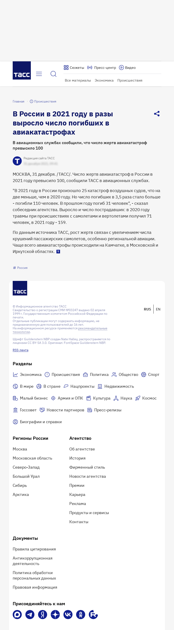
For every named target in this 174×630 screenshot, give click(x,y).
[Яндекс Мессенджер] (42, 614)
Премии (77, 485)
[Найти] (53, 73)
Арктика (21, 494)
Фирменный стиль (87, 467)
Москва (20, 449)
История (77, 458)
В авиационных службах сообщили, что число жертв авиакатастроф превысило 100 (80, 145)
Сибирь (20, 485)
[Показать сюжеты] (73, 67)
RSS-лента (20, 350)
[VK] (67, 614)
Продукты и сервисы (89, 512)
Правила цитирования (34, 549)
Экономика (104, 80)
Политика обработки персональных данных (34, 575)
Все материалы (78, 80)
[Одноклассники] (80, 614)
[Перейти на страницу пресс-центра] (101, 67)
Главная (18, 101)
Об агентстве (82, 449)
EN (158, 309)
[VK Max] (17, 614)
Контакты (78, 521)
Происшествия (130, 80)
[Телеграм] (29, 614)
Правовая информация (35, 587)
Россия (20, 268)
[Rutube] (93, 614)
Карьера (77, 494)
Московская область (32, 458)
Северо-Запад (26, 467)
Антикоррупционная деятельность (33, 560)
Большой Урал (26, 476)
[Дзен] (55, 614)
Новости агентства (87, 476)
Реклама (77, 503)
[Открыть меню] (39, 73)
